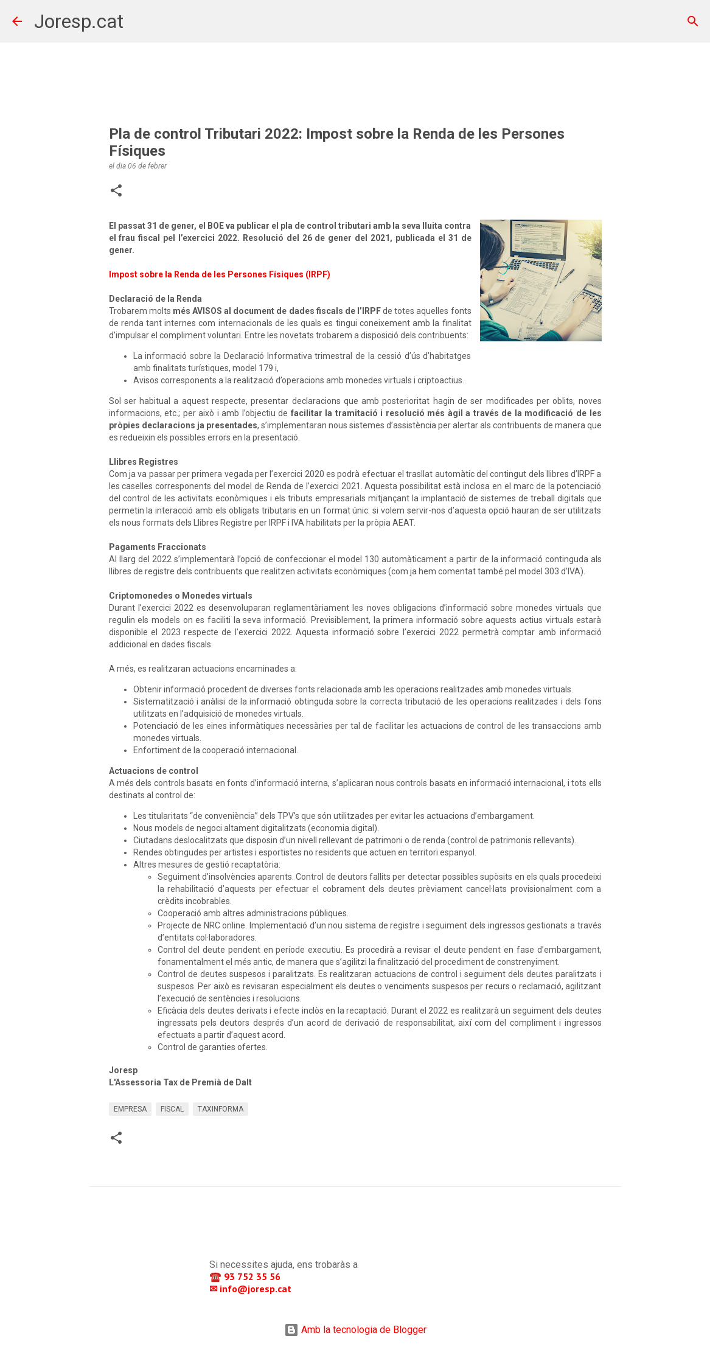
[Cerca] (140, 21)
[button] (116, 191)
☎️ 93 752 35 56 (246, 1276)
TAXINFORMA (220, 1109)
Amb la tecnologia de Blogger (355, 1329)
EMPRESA (130, 1109)
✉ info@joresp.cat (251, 1289)
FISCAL (172, 1109)
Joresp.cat (79, 21)
